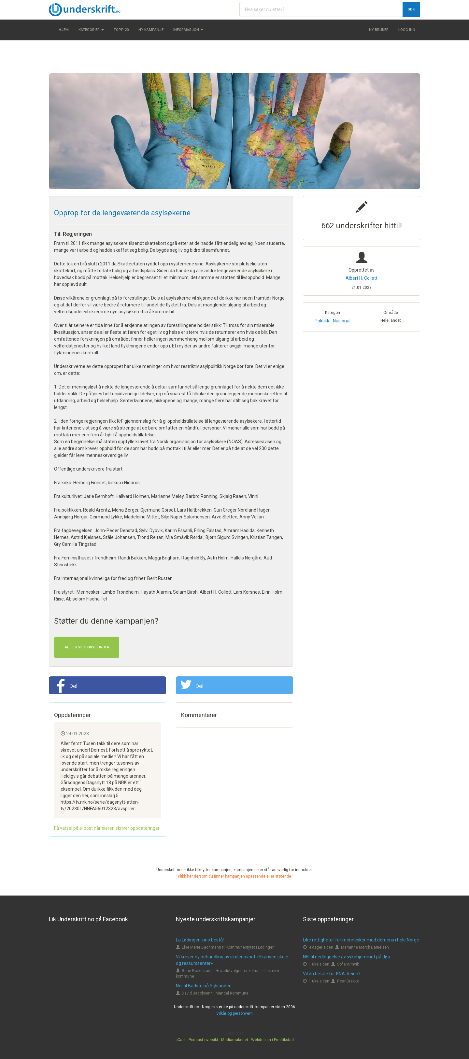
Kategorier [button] (91, 30)
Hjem (64, 30)
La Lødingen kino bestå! (200, 939)
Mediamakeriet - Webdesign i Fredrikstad (257, 1040)
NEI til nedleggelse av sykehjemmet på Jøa (346, 956)
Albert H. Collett (361, 278)
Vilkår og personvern (234, 1013)
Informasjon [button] (188, 30)
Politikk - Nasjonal (332, 320)
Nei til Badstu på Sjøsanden (204, 985)
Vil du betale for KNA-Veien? (332, 973)
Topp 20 (121, 30)
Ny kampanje (150, 30)
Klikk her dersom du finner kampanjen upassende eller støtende (234, 876)
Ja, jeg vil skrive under (86, 647)
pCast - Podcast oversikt (197, 1040)
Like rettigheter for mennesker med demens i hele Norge (361, 939)
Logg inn (406, 30)
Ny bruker (379, 30)
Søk (411, 9)
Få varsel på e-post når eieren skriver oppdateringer (107, 828)
